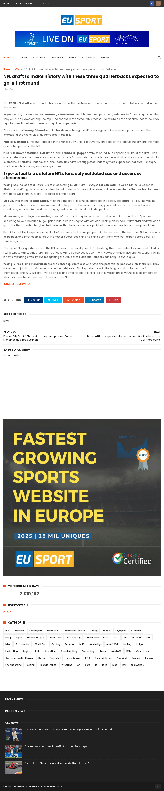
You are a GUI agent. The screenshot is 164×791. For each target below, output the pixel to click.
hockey (127, 644)
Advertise (45, 3)
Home (6, 57)
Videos (105, 57)
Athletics (39, 57)
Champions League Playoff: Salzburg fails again (57, 746)
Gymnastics (23, 644)
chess (102, 651)
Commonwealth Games (19, 658)
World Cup (40, 644)
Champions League (74, 630)
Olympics (120, 630)
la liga (139, 644)
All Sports (88, 57)
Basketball (56, 637)
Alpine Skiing (74, 637)
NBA (148, 637)
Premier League (36, 637)
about (17, 3)
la (96, 664)
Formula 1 (57, 57)
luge (114, 664)
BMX (128, 651)
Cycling (55, 644)
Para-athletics (103, 658)
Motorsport (35, 630)
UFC (116, 637)
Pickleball (122, 658)
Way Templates (53, 786)
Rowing (136, 658)
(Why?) (27, 284)
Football (21, 57)
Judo (37, 651)
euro (87, 664)
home (6, 3)
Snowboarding (13, 664)
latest (7, 612)
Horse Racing (73, 658)
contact (30, 3)
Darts (41, 658)
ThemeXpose (24, 786)
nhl (124, 664)
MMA (8, 644)
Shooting (50, 651)
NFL (125, 637)
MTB (87, 658)
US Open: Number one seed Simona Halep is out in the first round (68, 729)
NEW (17, 69)
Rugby (26, 651)
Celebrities (142, 651)
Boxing (94, 630)
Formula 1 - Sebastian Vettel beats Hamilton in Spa (59, 763)
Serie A (149, 658)
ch (78, 664)
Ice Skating (11, 651)
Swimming (88, 651)
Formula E (55, 658)
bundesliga (95, 644)
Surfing (31, 664)
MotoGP (136, 637)
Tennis (73, 57)
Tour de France (48, 664)
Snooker (69, 644)
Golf (81, 644)
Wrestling (66, 664)
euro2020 (116, 651)
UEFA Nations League (97, 637)
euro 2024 (112, 644)
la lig (104, 664)
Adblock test (12, 284)
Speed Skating (69, 651)
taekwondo (137, 664)
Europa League (13, 637)
